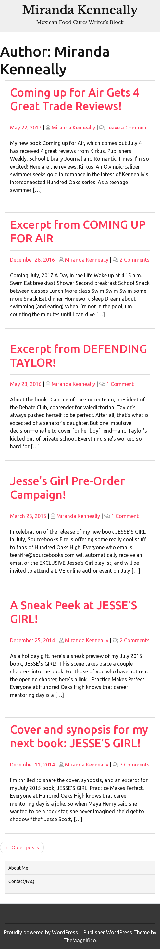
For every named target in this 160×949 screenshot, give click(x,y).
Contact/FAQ (21, 881)
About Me (18, 868)
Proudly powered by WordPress (41, 932)
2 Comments (135, 260)
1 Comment (120, 384)
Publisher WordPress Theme (117, 932)
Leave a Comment (127, 127)
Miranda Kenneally (80, 10)
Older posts (25, 847)
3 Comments (135, 764)
